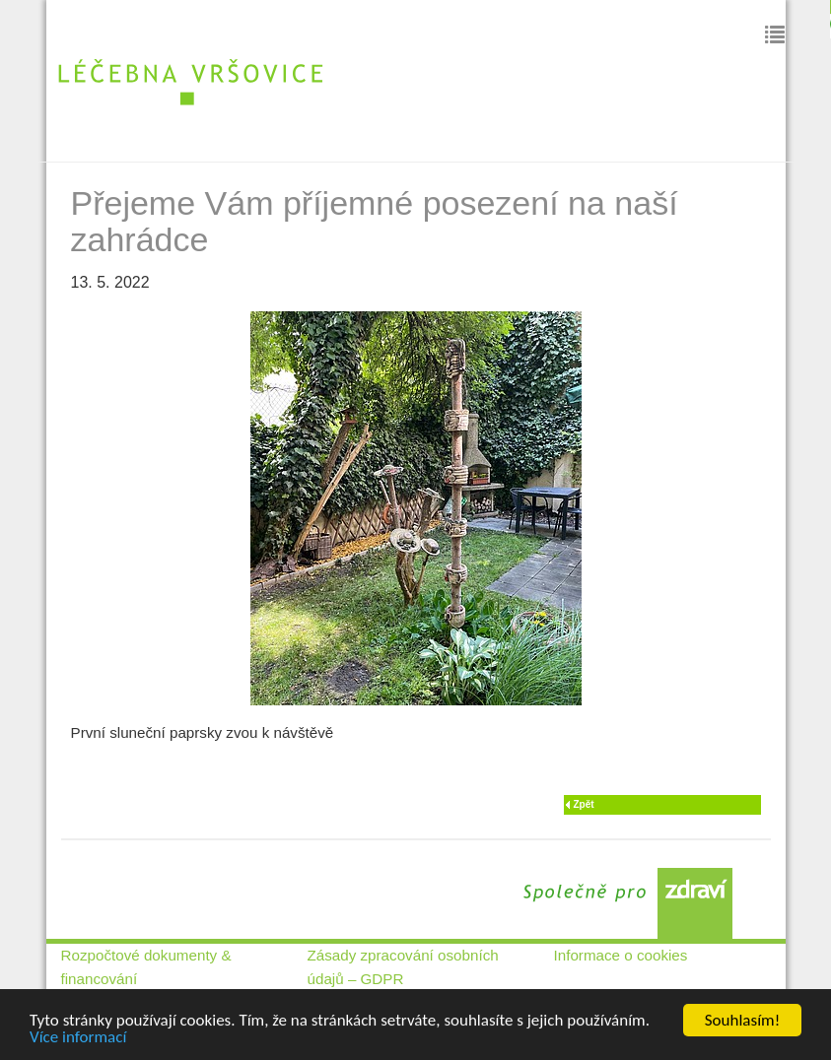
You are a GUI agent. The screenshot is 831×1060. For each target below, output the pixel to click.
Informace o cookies (621, 955)
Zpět (584, 804)
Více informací (78, 1037)
